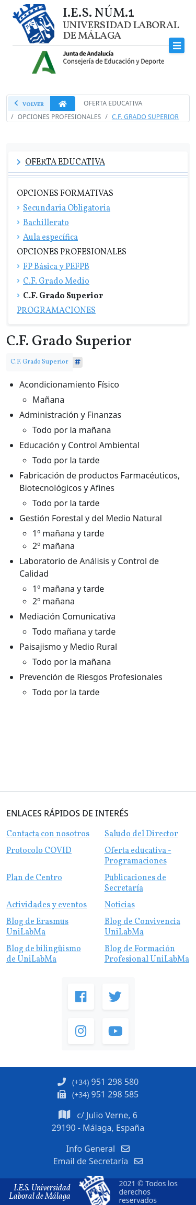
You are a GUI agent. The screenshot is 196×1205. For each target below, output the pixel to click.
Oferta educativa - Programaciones (138, 856)
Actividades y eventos (46, 905)
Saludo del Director (141, 834)
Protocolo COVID (39, 851)
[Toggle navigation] (177, 45)
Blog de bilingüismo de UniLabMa (43, 954)
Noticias (120, 905)
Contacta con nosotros (47, 834)
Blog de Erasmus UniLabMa (37, 927)
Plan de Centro (34, 878)
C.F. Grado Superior (145, 116)
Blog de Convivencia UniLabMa (142, 927)
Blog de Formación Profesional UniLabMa (147, 954)
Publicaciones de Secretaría (135, 883)
